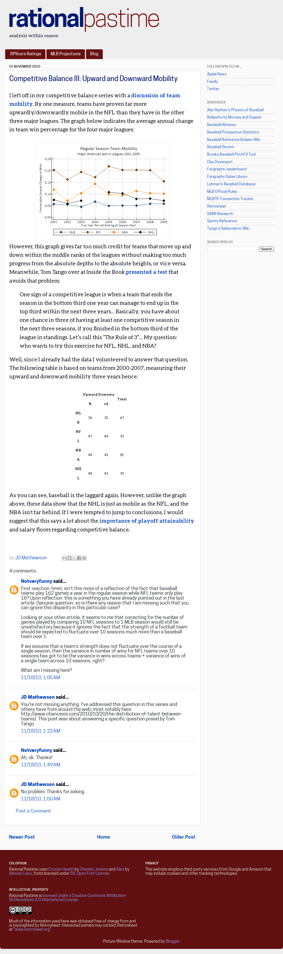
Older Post (183, 837)
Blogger (172, 942)
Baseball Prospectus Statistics (233, 132)
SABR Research (220, 214)
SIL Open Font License (89, 874)
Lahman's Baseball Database (231, 184)
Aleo (120, 870)
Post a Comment (33, 811)
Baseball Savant (220, 147)
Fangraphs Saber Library (227, 177)
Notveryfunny (36, 581)
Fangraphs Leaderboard (227, 169)
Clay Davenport (220, 162)
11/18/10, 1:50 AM (40, 799)
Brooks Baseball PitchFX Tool (231, 155)
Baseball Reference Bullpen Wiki (233, 140)
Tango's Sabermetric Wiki (228, 229)
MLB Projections (66, 54)
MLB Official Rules (222, 192)
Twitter (213, 89)
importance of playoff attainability (146, 521)
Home (103, 837)
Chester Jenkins (94, 870)
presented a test (146, 272)
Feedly (212, 82)
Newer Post (22, 837)
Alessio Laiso (20, 874)
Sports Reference (222, 221)
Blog (94, 54)
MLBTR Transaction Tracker (230, 199)
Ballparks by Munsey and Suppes (234, 118)
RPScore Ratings (25, 54)
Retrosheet (216, 207)
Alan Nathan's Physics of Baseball (235, 110)
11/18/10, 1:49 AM (40, 765)
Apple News (217, 74)
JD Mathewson (38, 697)
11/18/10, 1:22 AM (40, 731)
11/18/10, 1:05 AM (40, 677)
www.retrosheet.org (32, 930)
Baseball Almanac (222, 125)
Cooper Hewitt (61, 870)
